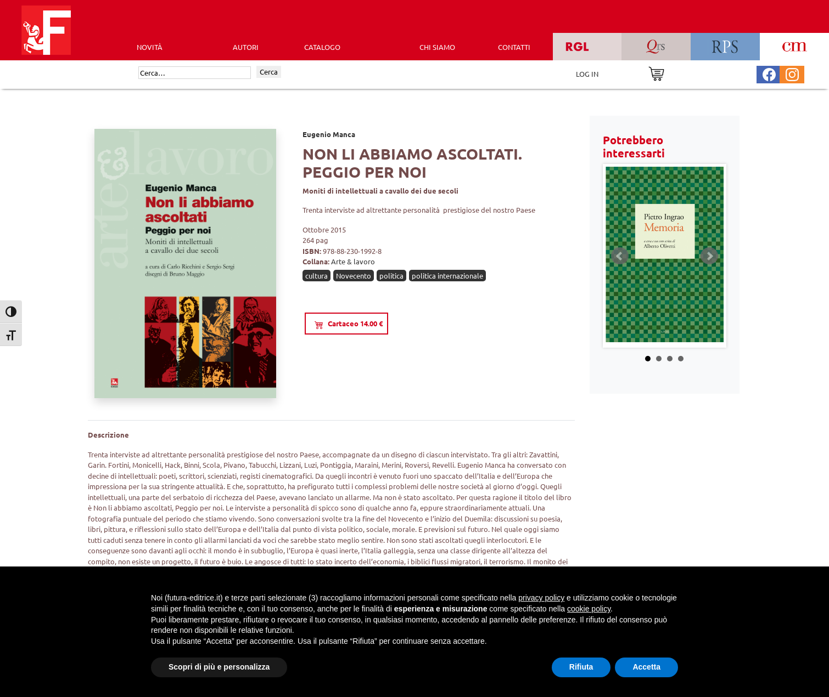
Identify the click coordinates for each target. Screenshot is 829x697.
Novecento (353, 275)
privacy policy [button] (541, 597)
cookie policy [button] (588, 608)
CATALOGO (322, 47)
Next (709, 256)
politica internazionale (447, 275)
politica (391, 275)
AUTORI (246, 47)
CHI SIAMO (437, 47)
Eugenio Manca (329, 134)
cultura (316, 275)
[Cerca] (194, 73)
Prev (620, 256)
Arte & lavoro (353, 261)
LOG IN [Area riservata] (587, 73)
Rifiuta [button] (581, 666)
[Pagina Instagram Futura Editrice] (792, 73)
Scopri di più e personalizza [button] (219, 666)
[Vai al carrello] (656, 72)
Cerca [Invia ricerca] (269, 71)
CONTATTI (514, 47)
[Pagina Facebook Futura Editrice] (769, 73)
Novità (150, 47)
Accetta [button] (646, 666)
